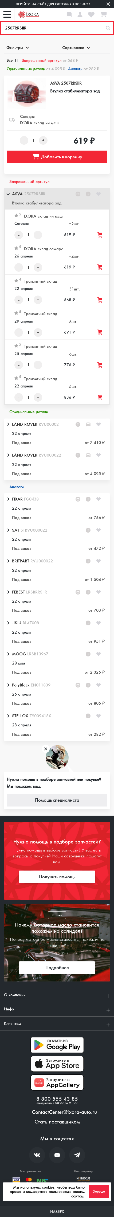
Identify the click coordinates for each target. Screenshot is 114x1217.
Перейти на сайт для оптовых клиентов (53, 4)
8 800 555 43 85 (57, 1099)
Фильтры (17, 47)
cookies (48, 1187)
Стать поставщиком (57, 1122)
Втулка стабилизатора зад (75, 91)
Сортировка (76, 47)
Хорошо (99, 1191)
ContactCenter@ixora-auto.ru (64, 1112)
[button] (57, 199)
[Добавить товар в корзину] (100, 235)
